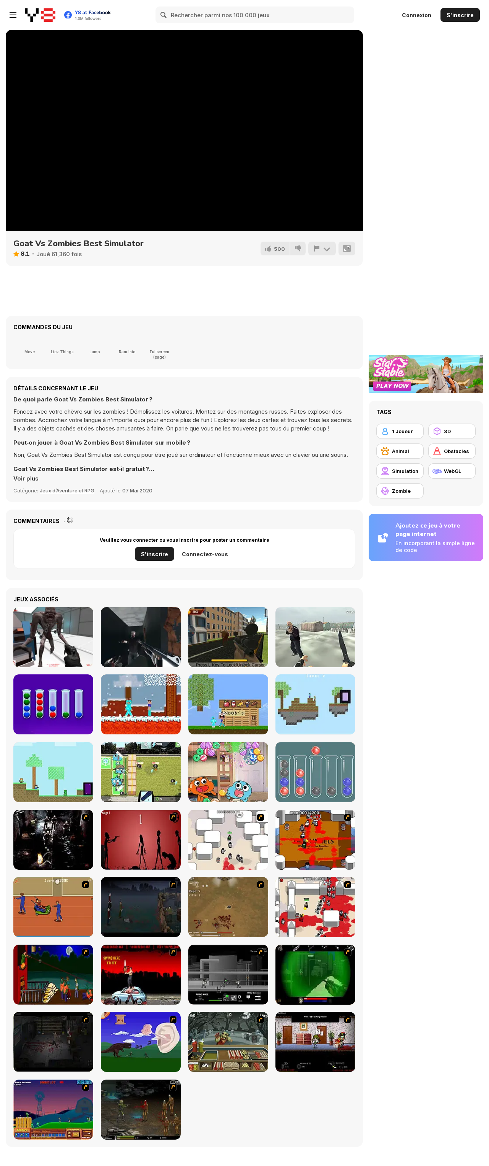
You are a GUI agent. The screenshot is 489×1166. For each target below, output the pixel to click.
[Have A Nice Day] (141, 1042)
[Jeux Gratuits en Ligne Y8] (40, 15)
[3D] (452, 431)
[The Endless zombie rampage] (228, 907)
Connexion (416, 15)
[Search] (163, 14)
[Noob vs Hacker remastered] (141, 704)
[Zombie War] (53, 1110)
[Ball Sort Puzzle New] (315, 772)
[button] (26, 478)
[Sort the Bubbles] (53, 704)
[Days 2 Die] (315, 1042)
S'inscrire (460, 15)
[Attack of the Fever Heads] (53, 907)
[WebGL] (452, 471)
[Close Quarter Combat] (228, 975)
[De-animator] (141, 840)
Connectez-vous (205, 554)
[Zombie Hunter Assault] (141, 637)
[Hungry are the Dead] (53, 975)
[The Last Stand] (141, 907)
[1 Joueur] (400, 431)
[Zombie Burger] (228, 1042)
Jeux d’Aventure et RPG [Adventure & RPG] (67, 490)
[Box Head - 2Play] (315, 907)
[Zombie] (400, 491)
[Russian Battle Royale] (315, 637)
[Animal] (400, 451)
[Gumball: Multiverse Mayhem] (141, 772)
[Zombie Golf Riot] (141, 975)
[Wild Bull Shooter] (228, 637)
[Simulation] (400, 471)
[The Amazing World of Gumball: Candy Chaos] (228, 772)
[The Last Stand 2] (53, 1042)
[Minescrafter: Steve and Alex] (53, 772)
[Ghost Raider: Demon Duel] (53, 840)
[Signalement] (322, 248)
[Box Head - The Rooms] (315, 840)
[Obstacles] (452, 451)
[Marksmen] (315, 975)
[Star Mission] (53, 637)
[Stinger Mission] (141, 1110)
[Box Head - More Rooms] (228, 840)
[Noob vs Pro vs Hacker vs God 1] (228, 704)
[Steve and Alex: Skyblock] (315, 704)
